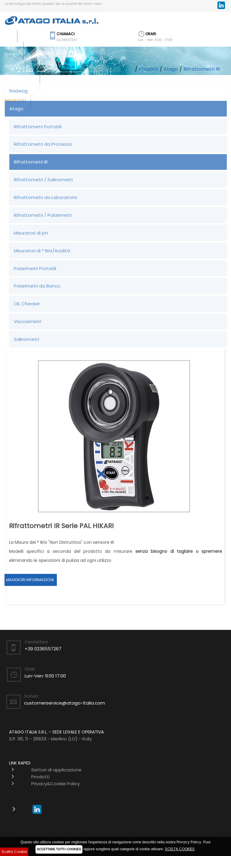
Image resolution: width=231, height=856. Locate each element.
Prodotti (148, 69)
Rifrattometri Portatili (37, 126)
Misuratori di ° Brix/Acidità (42, 250)
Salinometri (26, 339)
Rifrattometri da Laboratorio (45, 197)
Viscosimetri (27, 321)
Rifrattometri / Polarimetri (43, 215)
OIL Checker (27, 303)
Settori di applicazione (20, 81)
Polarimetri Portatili (35, 268)
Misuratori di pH (31, 233)
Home (6, 36)
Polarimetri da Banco (37, 286)
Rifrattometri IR (201, 69)
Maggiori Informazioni (30, 580)
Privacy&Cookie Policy (55, 783)
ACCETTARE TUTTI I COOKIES (59, 849)
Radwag (18, 91)
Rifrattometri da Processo (43, 144)
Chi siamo (12, 51)
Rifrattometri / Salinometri (43, 179)
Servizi (12, 66)
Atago (171, 69)
